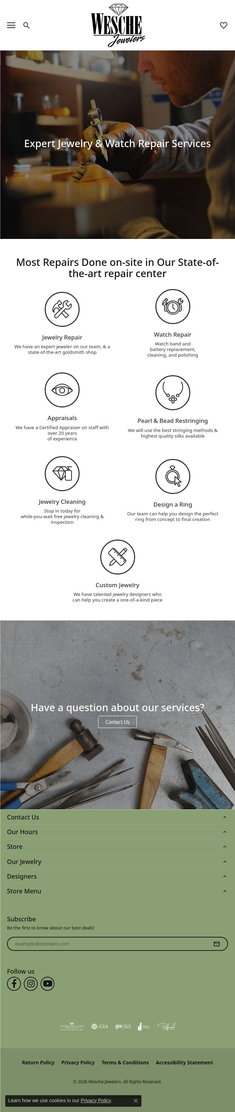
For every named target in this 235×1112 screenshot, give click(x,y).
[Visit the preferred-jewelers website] (166, 1026)
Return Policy (38, 1062)
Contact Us (117, 721)
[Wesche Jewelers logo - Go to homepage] (117, 25)
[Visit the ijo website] (123, 1026)
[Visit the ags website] (72, 1026)
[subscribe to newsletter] (216, 944)
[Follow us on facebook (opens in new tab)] (14, 984)
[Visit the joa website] (144, 1026)
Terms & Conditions (125, 1062)
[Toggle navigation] (11, 25)
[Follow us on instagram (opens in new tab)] (31, 984)
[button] (26, 25)
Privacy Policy (78, 1062)
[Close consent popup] (136, 1101)
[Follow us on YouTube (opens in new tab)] (47, 984)
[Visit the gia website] (99, 1026)
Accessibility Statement (184, 1062)
